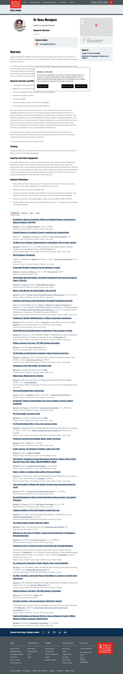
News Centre (70, 649)
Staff (100, 2)
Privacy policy (27, 671)
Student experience (18, 663)
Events (70, 652)
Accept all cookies (81, 86)
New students (35, 649)
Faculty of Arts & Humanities (91, 53)
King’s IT (52, 658)
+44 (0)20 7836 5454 (86, 648)
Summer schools (18, 660)
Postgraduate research (18, 655)
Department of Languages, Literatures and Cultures (95, 57)
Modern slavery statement (40, 671)
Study (26, 3)
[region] (62, 79)
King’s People (15, 10)
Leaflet (97, 35)
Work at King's (70, 660)
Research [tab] (24, 213)
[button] (96, 25)
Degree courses (18, 649)
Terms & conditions (15, 671)
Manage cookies (69, 671)
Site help (51, 671)
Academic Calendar (52, 660)
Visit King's (70, 658)
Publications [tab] (15, 213)
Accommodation (52, 652)
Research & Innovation (50, 3)
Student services (52, 649)
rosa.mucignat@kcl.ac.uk (47, 44)
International (18, 658)
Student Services (36, 3)
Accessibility (59, 671)
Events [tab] (38, 213)
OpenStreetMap (104, 35)
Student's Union (70, 655)
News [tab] (31, 213)
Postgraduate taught (18, 652)
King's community (70, 663)
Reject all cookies (67, 86)
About (73, 3)
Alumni (105, 2)
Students (94, 2)
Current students (35, 652)
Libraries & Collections (52, 655)
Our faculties (64, 3)
